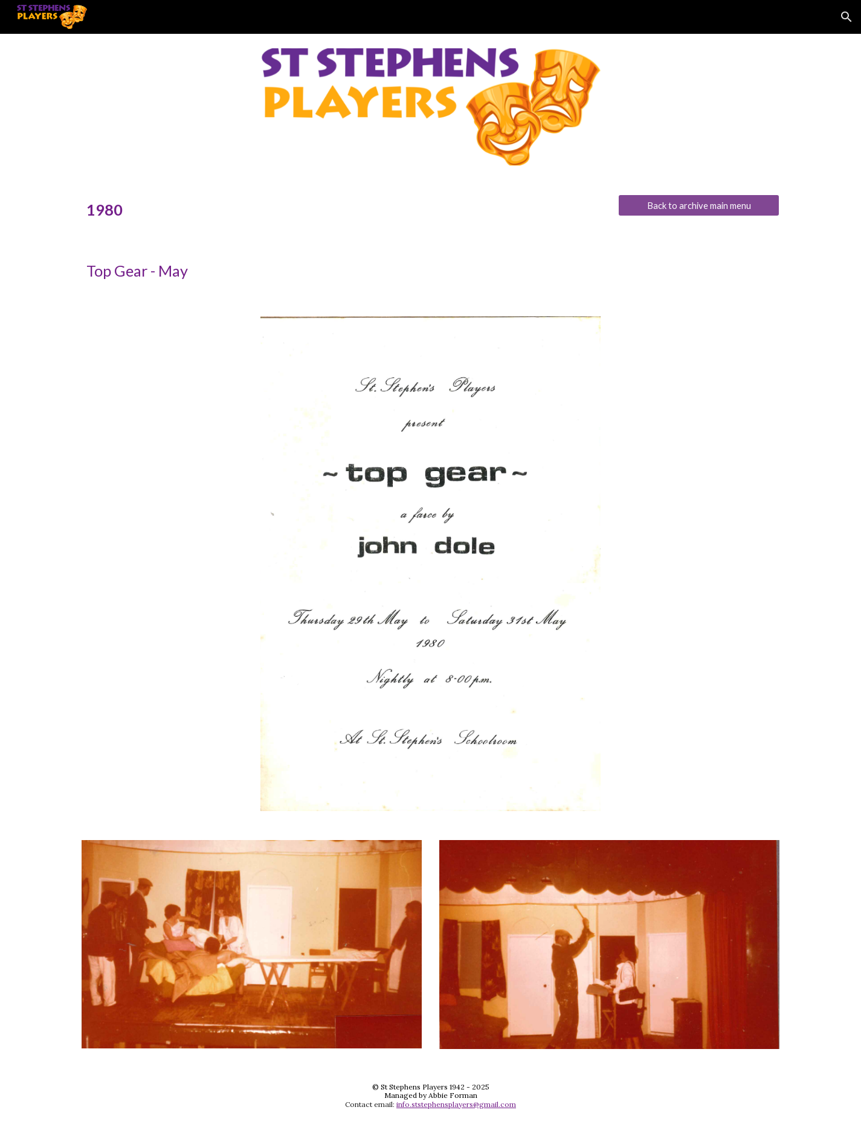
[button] (846, 16)
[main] (341, 209)
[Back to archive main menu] (698, 205)
